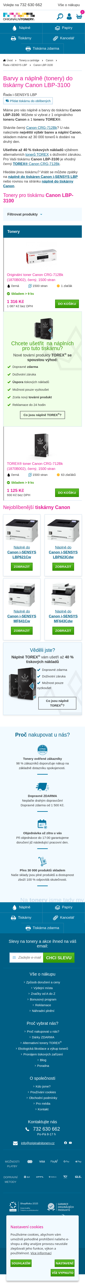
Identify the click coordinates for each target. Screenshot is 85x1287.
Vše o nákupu (69, 5)
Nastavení (64, 1263)
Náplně (21, 40)
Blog (43, 1072)
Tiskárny (21, 51)
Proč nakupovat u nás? (43, 1044)
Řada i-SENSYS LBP (15, 77)
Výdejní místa (43, 1000)
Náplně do (21, 565)
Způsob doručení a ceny (43, 995)
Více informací (41, 1253)
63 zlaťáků (68, 487)
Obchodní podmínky (43, 1110)
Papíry (63, 40)
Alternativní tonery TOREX (43, 1055)
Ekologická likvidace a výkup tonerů (43, 1061)
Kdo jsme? (43, 1099)
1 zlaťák (66, 298)
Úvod (10, 73)
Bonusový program (43, 1012)
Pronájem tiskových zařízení (43, 1067)
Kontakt (43, 1122)
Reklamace (43, 1018)
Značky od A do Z (43, 1006)
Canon (49, 73)
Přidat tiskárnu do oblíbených (27, 113)
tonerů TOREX (37, 167)
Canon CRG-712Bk (41, 140)
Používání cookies (43, 1105)
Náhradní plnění (43, 1023)
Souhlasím (21, 1263)
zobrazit (22, 579)
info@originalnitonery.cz (37, 1155)
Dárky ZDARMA (43, 1050)
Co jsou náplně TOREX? (43, 427)
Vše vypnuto (62, 1273)
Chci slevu (59, 970)
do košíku (67, 316)
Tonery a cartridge (29, 73)
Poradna (43, 1078)
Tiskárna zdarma (42, 61)
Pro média (43, 1116)
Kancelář (63, 51)
